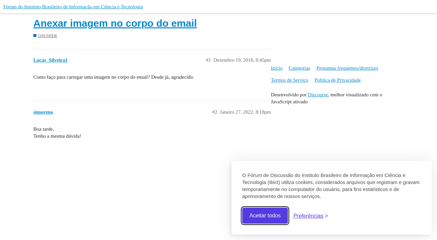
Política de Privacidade (338, 80)
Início (277, 68)
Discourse (318, 94)
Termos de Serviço (289, 80)
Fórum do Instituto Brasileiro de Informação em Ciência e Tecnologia (73, 6)
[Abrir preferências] (310, 216)
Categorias (299, 68)
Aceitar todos (265, 215)
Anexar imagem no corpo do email (115, 23)
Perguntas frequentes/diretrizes (347, 68)
